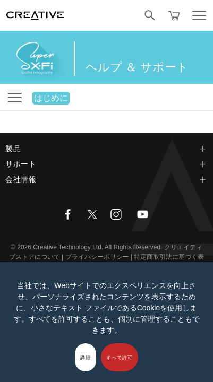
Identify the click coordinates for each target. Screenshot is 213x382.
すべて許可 (119, 357)
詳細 (85, 357)
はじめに (51, 97)
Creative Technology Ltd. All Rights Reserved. (97, 247)
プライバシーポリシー (97, 257)
